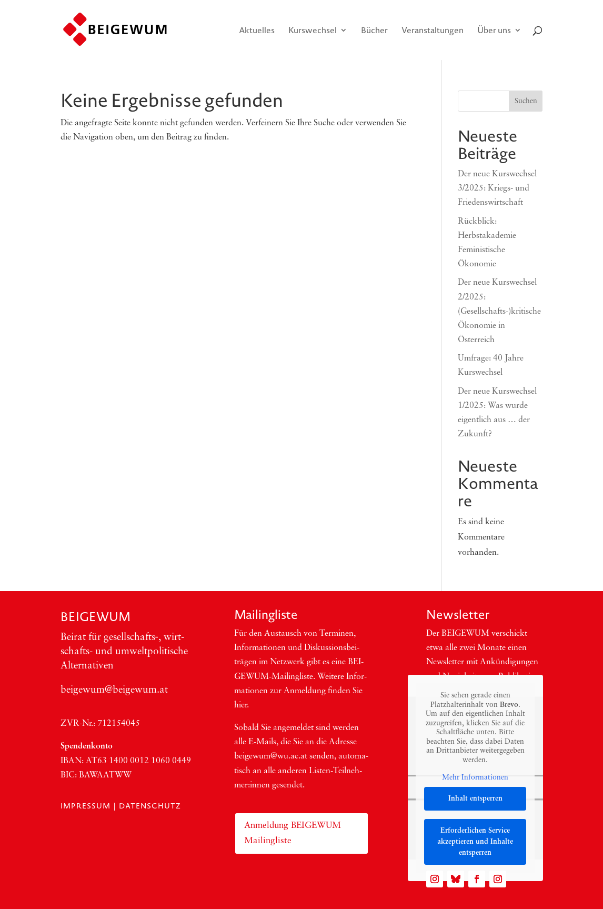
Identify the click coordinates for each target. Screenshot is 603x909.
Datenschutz (150, 806)
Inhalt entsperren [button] (475, 799)
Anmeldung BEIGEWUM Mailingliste (292, 833)
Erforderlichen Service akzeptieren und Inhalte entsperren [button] (475, 842)
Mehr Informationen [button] (475, 778)
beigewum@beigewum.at (114, 690)
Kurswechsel (312, 31)
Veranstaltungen (432, 31)
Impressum (85, 806)
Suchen (526, 101)
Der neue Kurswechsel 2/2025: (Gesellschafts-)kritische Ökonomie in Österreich (499, 311)
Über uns (494, 31)
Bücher (374, 31)
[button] (23, 886)
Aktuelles (257, 31)
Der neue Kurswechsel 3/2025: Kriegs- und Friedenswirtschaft (497, 188)
